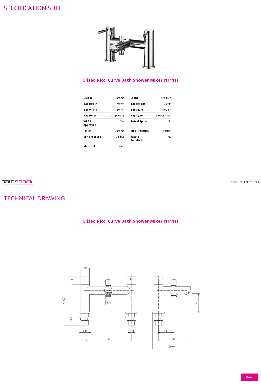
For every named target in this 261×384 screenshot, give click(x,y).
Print (249, 377)
